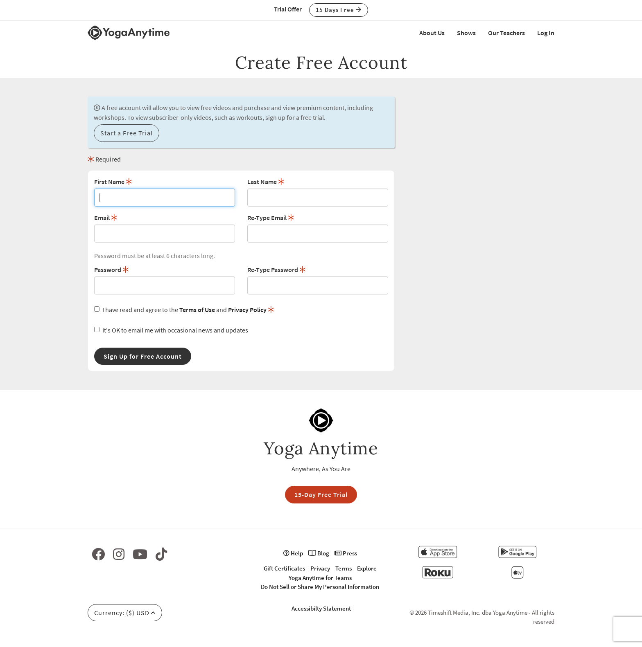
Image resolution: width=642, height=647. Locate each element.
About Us (432, 33)
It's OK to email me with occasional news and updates (171, 330)
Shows (466, 33)
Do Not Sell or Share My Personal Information (320, 587)
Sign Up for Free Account (143, 356)
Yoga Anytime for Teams (320, 578)
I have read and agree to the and (184, 310)
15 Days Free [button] (339, 9)
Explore (367, 568)
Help (293, 553)
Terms (343, 568)
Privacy (320, 568)
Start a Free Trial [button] (126, 133)
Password (111, 269)
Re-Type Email (270, 217)
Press (346, 553)
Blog (318, 553)
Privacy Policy (247, 310)
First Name (113, 181)
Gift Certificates (284, 568)
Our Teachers (506, 33)
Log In (545, 33)
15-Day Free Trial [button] (321, 494)
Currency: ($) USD (125, 613)
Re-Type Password (276, 269)
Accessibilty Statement (321, 608)
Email (106, 217)
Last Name (266, 181)
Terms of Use (197, 310)
